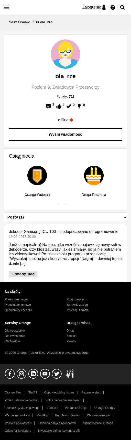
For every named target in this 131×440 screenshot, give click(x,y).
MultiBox (42, 415)
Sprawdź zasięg (77, 304)
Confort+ (52, 408)
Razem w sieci (90, 392)
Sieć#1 (32, 392)
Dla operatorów (15, 330)
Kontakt (71, 336)
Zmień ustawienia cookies (22, 400)
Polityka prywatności (18, 423)
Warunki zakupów (98, 415)
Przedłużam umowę (18, 304)
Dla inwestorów (15, 336)
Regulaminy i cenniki (18, 310)
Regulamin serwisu (67, 415)
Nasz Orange (19, 22)
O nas (70, 330)
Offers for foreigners (18, 430)
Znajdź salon (75, 299)
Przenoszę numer (16, 299)
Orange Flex (13, 392)
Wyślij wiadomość (65, 134)
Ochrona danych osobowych (57, 423)
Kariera (71, 341)
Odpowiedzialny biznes (59, 392)
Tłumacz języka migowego (22, 408)
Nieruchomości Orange (98, 423)
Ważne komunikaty (17, 415)
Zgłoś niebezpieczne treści (63, 400)
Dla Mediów (12, 341)
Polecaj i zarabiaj (78, 310)
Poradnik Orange (76, 408)
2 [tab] (65, 204)
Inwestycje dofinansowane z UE (59, 430)
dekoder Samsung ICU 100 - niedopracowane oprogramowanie (63, 232)
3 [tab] (72, 204)
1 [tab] (58, 204)
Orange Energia (104, 408)
